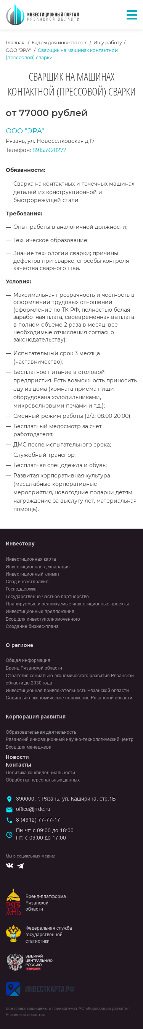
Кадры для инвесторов (59, 42)
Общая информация (28, 660)
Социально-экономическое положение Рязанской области (69, 698)
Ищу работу (107, 42)
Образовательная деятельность (41, 732)
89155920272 (49, 150)
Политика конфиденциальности (40, 772)
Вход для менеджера (28, 747)
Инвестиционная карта (31, 559)
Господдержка (21, 589)
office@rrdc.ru (33, 809)
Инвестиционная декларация (38, 567)
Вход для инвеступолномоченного (43, 619)
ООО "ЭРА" (18, 50)
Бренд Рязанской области (34, 668)
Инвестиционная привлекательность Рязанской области (67, 690)
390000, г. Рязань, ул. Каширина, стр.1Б (66, 799)
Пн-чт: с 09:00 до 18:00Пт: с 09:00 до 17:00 (45, 834)
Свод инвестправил (27, 581)
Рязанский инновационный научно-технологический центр (69, 739)
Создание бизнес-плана (32, 626)
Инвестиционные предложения (40, 611)
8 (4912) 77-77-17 (38, 820)
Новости (17, 757)
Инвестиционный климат (33, 574)
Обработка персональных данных (43, 780)
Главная (15, 42)
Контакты (18, 765)
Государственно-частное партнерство (47, 596)
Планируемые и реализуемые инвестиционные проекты (67, 604)
